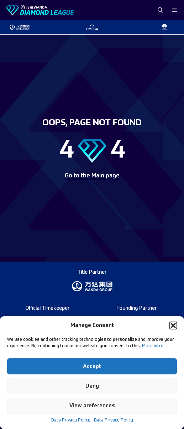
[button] (173, 325)
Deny (92, 386)
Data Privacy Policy (70, 420)
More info (152, 346)
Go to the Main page (92, 176)
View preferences (92, 405)
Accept (92, 366)
